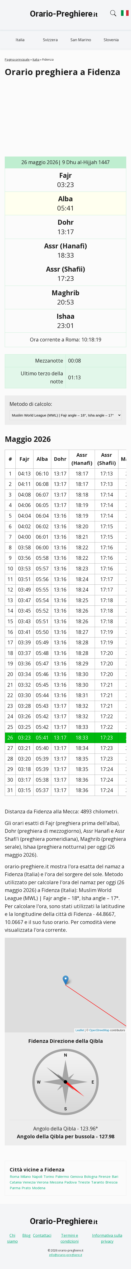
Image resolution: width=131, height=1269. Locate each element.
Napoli (37, 1176)
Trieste (84, 1182)
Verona (42, 1182)
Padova (70, 1182)
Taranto (97, 1182)
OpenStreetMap (99, 1030)
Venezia (29, 1182)
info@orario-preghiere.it (65, 1255)
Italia (20, 39)
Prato (26, 1187)
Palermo (62, 1176)
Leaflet (79, 1030)
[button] (66, 980)
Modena (38, 1187)
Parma (15, 1187)
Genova (76, 1176)
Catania (16, 1182)
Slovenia (111, 39)
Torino (48, 1176)
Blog (26, 1235)
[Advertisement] (68, 117)
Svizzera (50, 39)
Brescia (111, 1182)
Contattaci (42, 1235)
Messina (56, 1182)
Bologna (90, 1176)
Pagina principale (17, 59)
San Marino (80, 39)
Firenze (104, 1176)
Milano (25, 1176)
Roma (14, 1176)
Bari (115, 1176)
